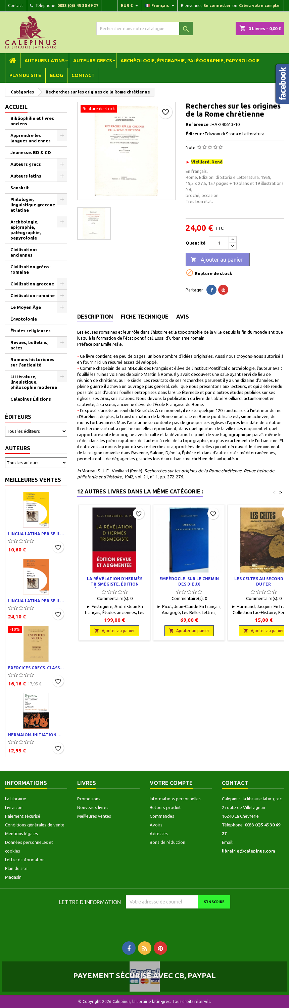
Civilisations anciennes (24, 252)
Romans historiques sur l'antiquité (32, 362)
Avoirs (156, 824)
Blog (56, 75)
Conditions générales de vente (34, 824)
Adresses (159, 833)
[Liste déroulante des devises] (130, 5)
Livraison (13, 807)
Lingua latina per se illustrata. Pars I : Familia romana (36, 601)
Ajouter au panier (217, 260)
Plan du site (25, 75)
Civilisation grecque (32, 283)
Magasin (13, 877)
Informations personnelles (175, 798)
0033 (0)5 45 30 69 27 (77, 5)
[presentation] (182, 922)
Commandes (162, 816)
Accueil (16, 107)
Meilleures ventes (33, 480)
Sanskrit (19, 187)
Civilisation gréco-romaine (30, 269)
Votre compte (171, 783)
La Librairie (15, 798)
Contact (15, 5)
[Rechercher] (144, 28)
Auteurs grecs (92, 60)
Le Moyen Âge (25, 307)
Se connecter (217, 5)
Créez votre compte (259, 5)
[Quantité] (219, 243)
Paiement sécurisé (22, 816)
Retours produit (165, 807)
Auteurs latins (45, 60)
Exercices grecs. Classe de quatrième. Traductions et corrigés (36, 668)
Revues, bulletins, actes (29, 345)
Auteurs (17, 448)
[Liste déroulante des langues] (160, 5)
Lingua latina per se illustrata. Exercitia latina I (36, 534)
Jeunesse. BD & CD (30, 152)
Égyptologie (23, 319)
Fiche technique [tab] (144, 317)
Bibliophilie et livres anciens (32, 121)
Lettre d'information (25, 859)
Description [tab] (95, 317)
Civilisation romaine (32, 295)
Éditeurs (18, 417)
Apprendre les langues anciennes (30, 138)
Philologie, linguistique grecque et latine (32, 204)
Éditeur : (195, 133)
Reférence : (198, 124)
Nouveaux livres (92, 807)
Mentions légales (21, 833)
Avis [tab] (182, 317)
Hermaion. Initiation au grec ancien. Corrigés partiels (36, 735)
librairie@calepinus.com (248, 851)
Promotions (88, 798)
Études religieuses (30, 330)
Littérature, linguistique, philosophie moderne (33, 382)
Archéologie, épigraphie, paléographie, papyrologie (190, 60)
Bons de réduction (167, 842)
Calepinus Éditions (30, 399)
